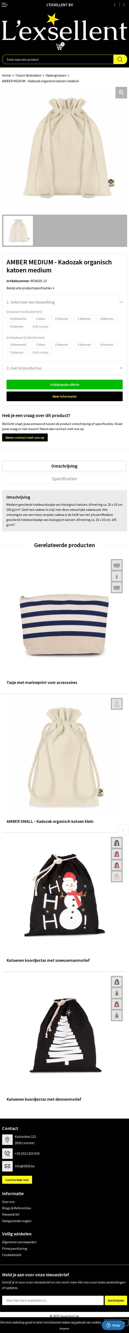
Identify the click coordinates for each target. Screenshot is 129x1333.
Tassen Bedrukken (28, 75)
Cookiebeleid (11, 1255)
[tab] (64, 466)
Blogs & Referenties (16, 1208)
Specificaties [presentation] (64, 479)
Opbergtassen (56, 75)
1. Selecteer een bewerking (31, 302)
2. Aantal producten (24, 368)
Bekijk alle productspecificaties (30, 288)
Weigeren (64, 1328)
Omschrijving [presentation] (64, 466)
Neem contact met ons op (24, 437)
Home (6, 75)
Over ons (8, 1202)
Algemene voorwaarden (19, 1242)
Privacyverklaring (14, 1248)
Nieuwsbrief (10, 1214)
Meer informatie (64, 396)
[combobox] (58, 59)
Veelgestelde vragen (16, 1221)
